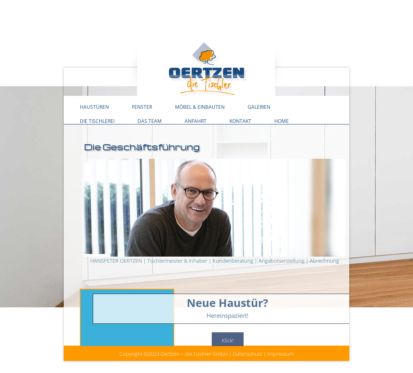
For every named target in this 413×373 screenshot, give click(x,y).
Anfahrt (195, 121)
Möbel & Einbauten (200, 107)
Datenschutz (247, 353)
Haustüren (94, 107)
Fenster (142, 107)
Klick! (228, 340)
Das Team (150, 121)
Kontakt (240, 121)
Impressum (280, 353)
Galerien (259, 107)
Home (281, 121)
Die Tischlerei (97, 121)
